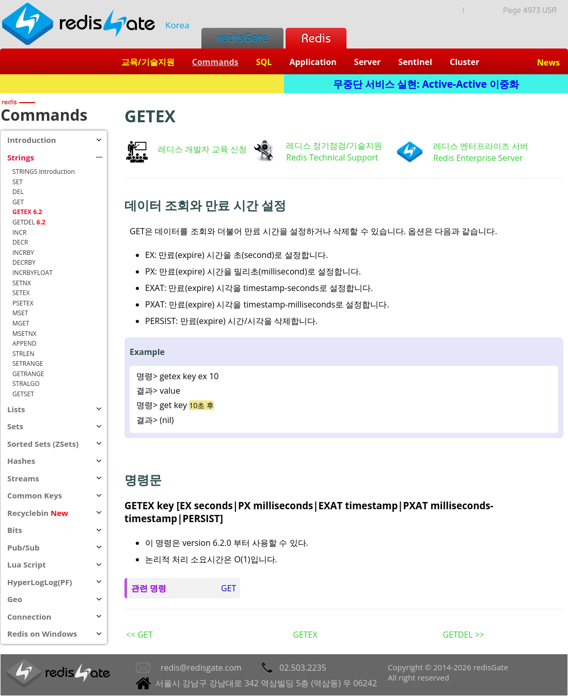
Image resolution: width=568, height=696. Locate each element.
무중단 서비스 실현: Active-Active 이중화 (426, 84)
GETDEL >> (463, 634)
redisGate (242, 37)
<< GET (139, 634)
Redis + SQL (142, 84)
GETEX (305, 634)
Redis (315, 37)
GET (228, 588)
